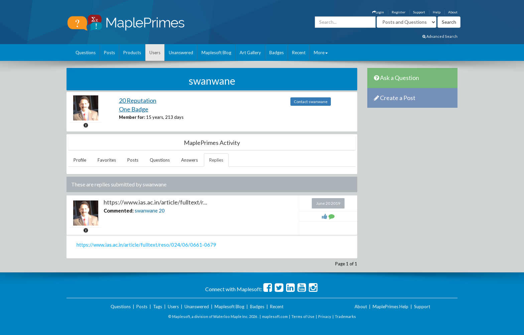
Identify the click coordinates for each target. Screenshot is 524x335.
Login (378, 12)
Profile (80, 160)
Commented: (119, 210)
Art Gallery (250, 52)
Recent (298, 52)
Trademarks (345, 316)
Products (132, 52)
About (452, 12)
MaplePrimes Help (390, 306)
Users (154, 52)
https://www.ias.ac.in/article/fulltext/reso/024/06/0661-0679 (146, 245)
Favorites (107, 160)
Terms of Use (302, 316)
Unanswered (181, 52)
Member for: (132, 117)
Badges (276, 52)
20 (162, 210)
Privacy (324, 316)
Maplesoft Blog (216, 52)
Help (436, 12)
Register (398, 12)
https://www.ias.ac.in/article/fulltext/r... (155, 202)
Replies (216, 160)
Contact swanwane (311, 101)
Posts (109, 52)
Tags (157, 306)
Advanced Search (439, 36)
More (321, 52)
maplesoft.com (275, 316)
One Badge (133, 109)
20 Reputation (137, 100)
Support (419, 12)
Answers (189, 160)
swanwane (146, 210)
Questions (86, 52)
